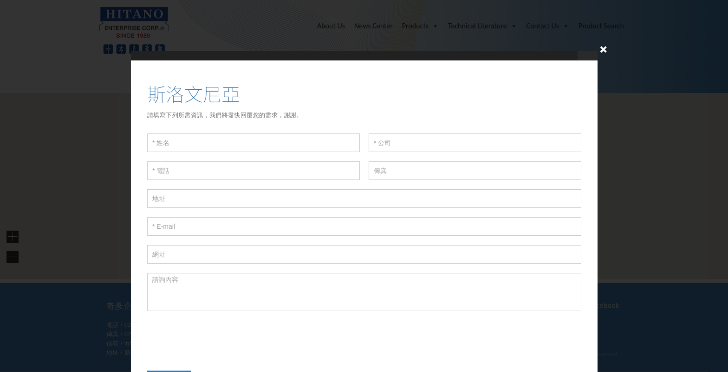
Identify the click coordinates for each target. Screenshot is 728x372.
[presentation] (217, 338)
